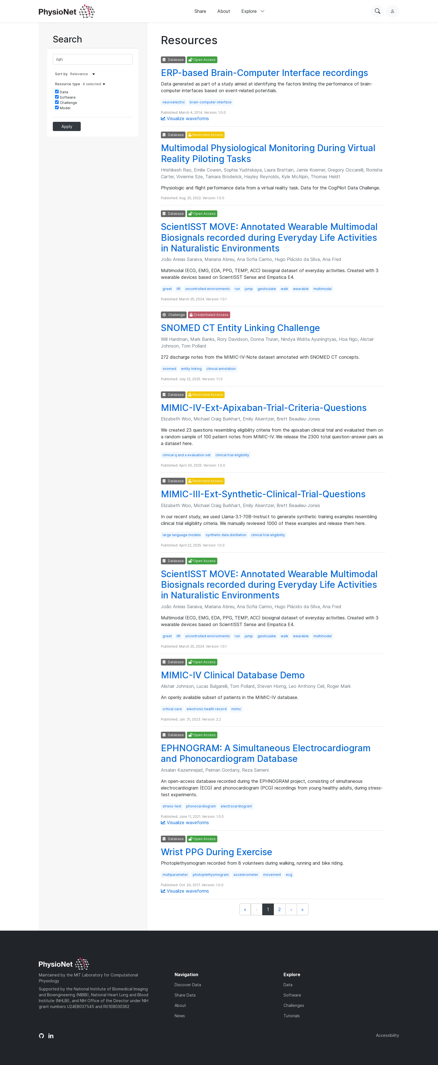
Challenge (66, 102)
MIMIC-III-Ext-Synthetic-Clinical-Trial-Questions (263, 494)
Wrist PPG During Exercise (216, 852)
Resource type (81, 84)
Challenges (294, 1005)
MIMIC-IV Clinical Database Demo (233, 675)
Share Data (185, 995)
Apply (66, 126)
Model (62, 108)
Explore (253, 11)
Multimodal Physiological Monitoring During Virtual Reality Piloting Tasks (268, 153)
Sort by (61, 74)
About (223, 11)
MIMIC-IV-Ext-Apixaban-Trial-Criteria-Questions (264, 407)
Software (65, 97)
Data (61, 92)
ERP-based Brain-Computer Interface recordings (264, 72)
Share (200, 11)
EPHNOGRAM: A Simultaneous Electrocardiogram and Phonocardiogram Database (266, 753)
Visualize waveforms (185, 118)
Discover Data (188, 984)
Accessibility (387, 1035)
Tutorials (292, 1015)
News (180, 1015)
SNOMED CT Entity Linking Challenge (240, 327)
